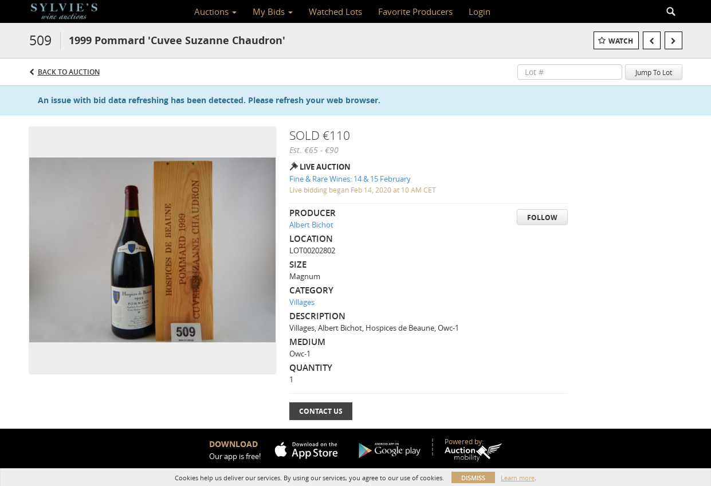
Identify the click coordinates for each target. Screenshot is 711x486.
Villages (302, 302)
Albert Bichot (311, 225)
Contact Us (321, 411)
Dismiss (473, 477)
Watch (620, 41)
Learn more (518, 477)
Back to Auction (69, 72)
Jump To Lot (653, 72)
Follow (542, 217)
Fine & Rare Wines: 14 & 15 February (350, 179)
